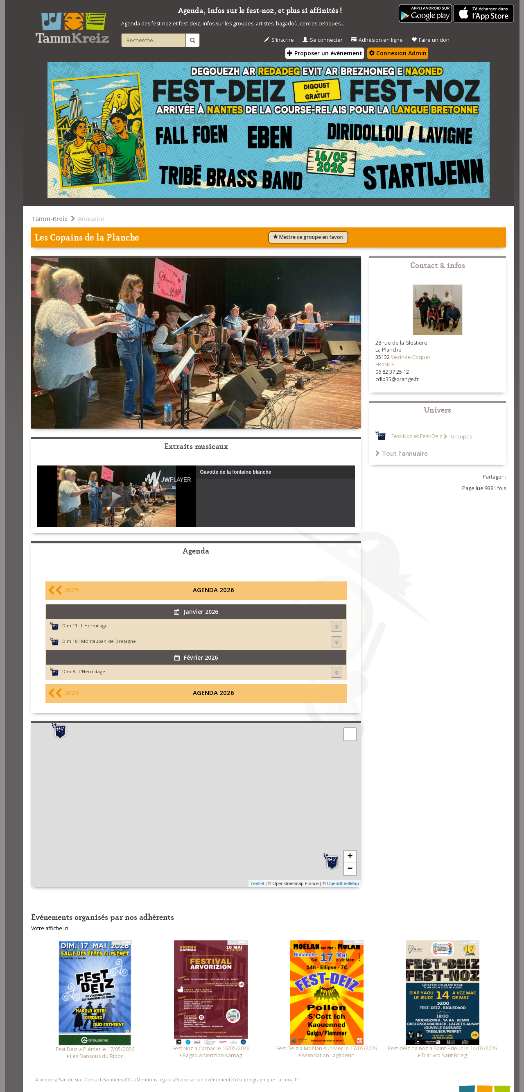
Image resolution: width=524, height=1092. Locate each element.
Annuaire (91, 218)
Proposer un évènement (324, 53)
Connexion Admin (398, 53)
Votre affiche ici (49, 928)
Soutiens (113, 1079)
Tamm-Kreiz (49, 218)
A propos (45, 1079)
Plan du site (70, 1079)
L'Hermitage (94, 625)
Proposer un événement (202, 1079)
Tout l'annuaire (401, 453)
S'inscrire (279, 39)
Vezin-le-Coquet (410, 357)
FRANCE (384, 364)
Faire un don (430, 39)
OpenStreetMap (343, 883)
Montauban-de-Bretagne (108, 641)
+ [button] (349, 857)
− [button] (349, 869)
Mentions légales (155, 1079)
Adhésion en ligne (377, 39)
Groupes (460, 436)
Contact (93, 1079)
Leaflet (257, 883)
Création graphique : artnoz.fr (265, 1079)
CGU (130, 1079)
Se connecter (323, 39)
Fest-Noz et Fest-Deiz (417, 436)
